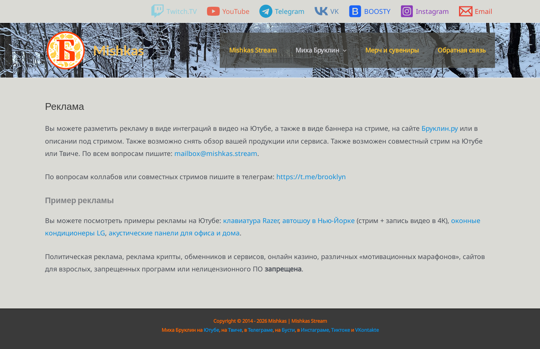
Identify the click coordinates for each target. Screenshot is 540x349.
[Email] (475, 11)
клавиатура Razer (251, 220)
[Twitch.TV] (173, 11)
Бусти (288, 330)
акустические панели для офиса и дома (174, 232)
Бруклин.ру (440, 128)
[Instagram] (425, 11)
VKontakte (367, 330)
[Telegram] (281, 11)
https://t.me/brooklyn (311, 176)
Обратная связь (462, 50)
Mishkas (118, 50)
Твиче (235, 330)
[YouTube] (228, 11)
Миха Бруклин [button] (321, 50)
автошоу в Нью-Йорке (318, 220)
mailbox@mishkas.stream (215, 153)
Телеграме (260, 330)
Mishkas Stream (253, 50)
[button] (342, 50)
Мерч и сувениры (392, 50)
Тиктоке (341, 330)
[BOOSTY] (369, 11)
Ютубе (211, 330)
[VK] (326, 11)
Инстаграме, (315, 330)
